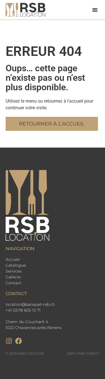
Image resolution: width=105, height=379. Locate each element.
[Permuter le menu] (95, 10)
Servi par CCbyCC (83, 353)
